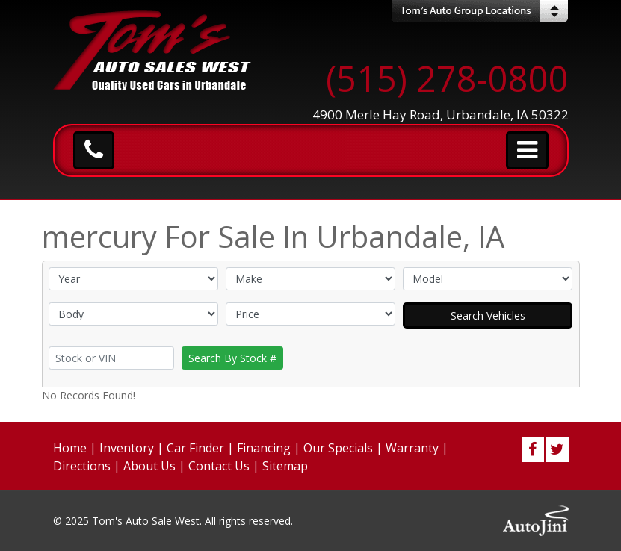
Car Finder (195, 448)
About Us (149, 466)
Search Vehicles (488, 315)
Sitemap (285, 466)
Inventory (126, 448)
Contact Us (219, 466)
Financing (264, 448)
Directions (82, 466)
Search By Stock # (232, 358)
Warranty (412, 448)
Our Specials (338, 448)
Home (70, 448)
